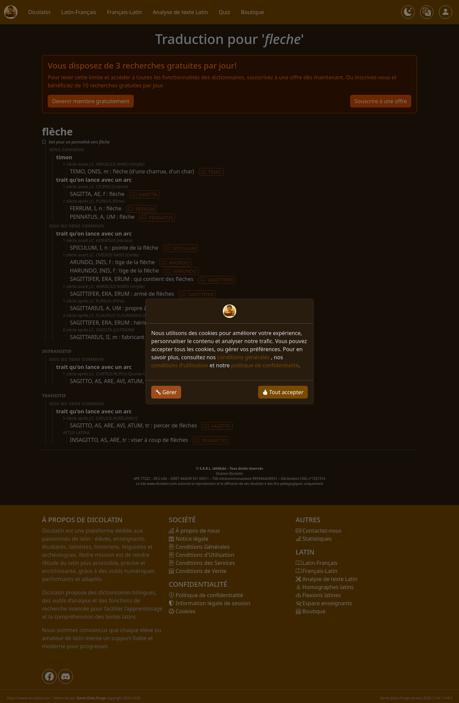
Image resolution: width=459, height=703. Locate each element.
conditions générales (244, 357)
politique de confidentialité (265, 365)
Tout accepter (282, 392)
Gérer (166, 392)
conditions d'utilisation (179, 365)
